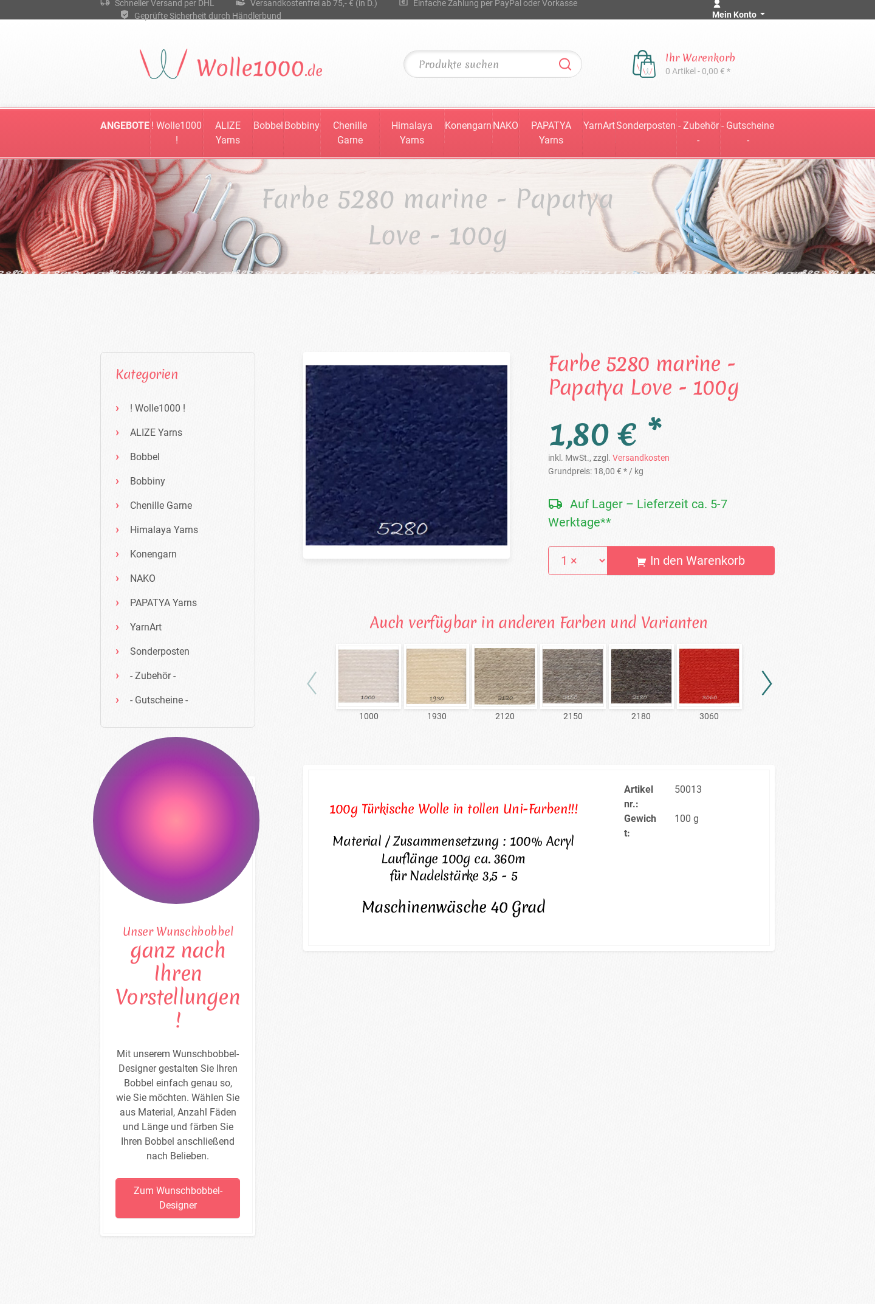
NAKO (505, 125)
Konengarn (468, 125)
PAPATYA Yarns (551, 133)
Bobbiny (302, 125)
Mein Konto (735, 14)
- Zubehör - (698, 133)
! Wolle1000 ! (176, 133)
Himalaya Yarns (412, 133)
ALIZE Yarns (228, 133)
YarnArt (599, 125)
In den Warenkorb (690, 560)
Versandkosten (641, 458)
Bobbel (268, 125)
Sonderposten (646, 125)
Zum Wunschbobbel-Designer (178, 1198)
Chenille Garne (350, 133)
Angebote (124, 125)
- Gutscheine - (747, 133)
